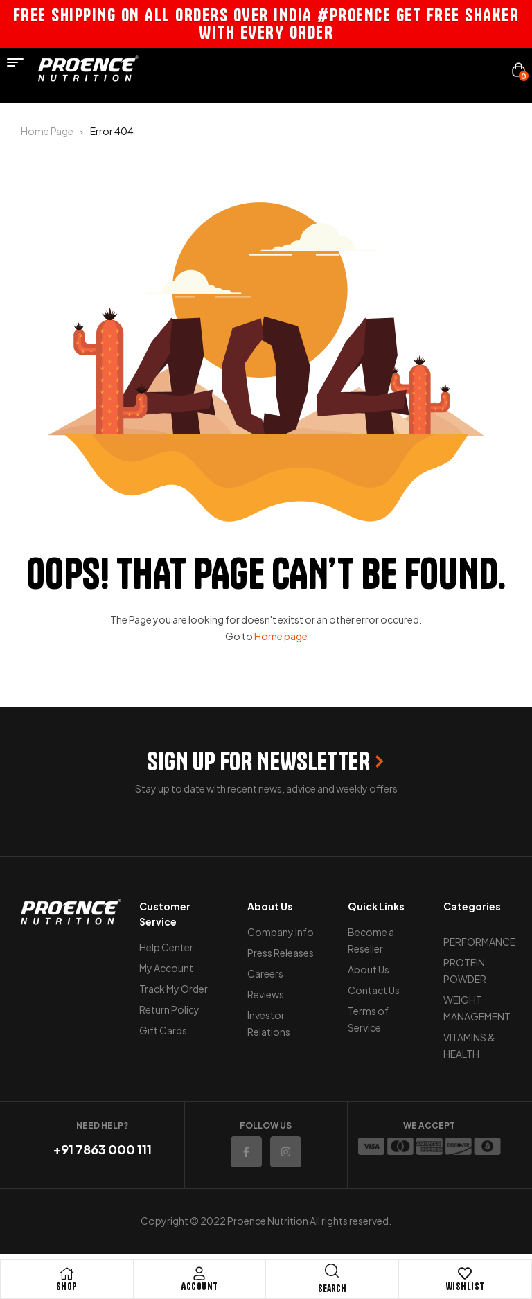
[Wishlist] (465, 1273)
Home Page (47, 131)
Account (199, 1286)
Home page (281, 636)
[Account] (199, 1273)
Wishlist (465, 1286)
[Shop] (66, 1273)
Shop (67, 1286)
